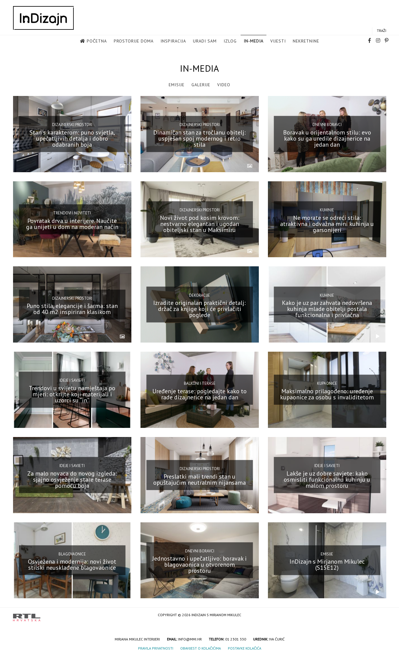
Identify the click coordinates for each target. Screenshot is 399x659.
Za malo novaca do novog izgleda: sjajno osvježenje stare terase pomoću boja (72, 479)
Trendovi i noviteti (72, 213)
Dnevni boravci (327, 124)
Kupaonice (327, 383)
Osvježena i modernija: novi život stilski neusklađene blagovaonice (72, 565)
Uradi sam (205, 41)
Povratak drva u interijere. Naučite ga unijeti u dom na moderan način (72, 223)
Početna (97, 41)
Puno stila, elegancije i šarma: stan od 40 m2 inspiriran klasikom (72, 309)
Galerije (200, 84)
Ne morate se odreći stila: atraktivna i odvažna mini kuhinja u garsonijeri (327, 223)
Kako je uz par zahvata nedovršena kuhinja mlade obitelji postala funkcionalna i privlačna (327, 309)
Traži (381, 31)
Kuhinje (327, 210)
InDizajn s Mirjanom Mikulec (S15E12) (327, 565)
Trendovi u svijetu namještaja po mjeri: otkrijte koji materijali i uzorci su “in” (72, 394)
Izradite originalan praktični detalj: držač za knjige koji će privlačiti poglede (199, 309)
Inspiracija (173, 41)
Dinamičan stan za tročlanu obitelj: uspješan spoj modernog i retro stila (199, 138)
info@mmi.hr (190, 639)
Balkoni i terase (199, 383)
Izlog (230, 41)
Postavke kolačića (244, 648)
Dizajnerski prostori (72, 124)
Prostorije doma (134, 41)
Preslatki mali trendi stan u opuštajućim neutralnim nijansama (199, 479)
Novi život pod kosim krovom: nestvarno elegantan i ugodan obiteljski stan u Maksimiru (199, 223)
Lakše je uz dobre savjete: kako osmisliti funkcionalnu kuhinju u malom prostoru (327, 479)
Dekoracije (199, 295)
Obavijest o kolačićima (200, 648)
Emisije (176, 84)
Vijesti (278, 41)
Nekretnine (306, 41)
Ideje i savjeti (72, 380)
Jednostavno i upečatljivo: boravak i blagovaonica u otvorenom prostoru (199, 565)
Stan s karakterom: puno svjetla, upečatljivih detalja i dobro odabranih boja (72, 138)
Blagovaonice (72, 554)
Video (223, 84)
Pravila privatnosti (155, 648)
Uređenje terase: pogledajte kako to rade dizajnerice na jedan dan (199, 394)
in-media (253, 41)
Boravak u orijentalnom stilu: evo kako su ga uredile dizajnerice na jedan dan (327, 138)
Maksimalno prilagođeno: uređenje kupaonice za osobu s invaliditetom (327, 394)
